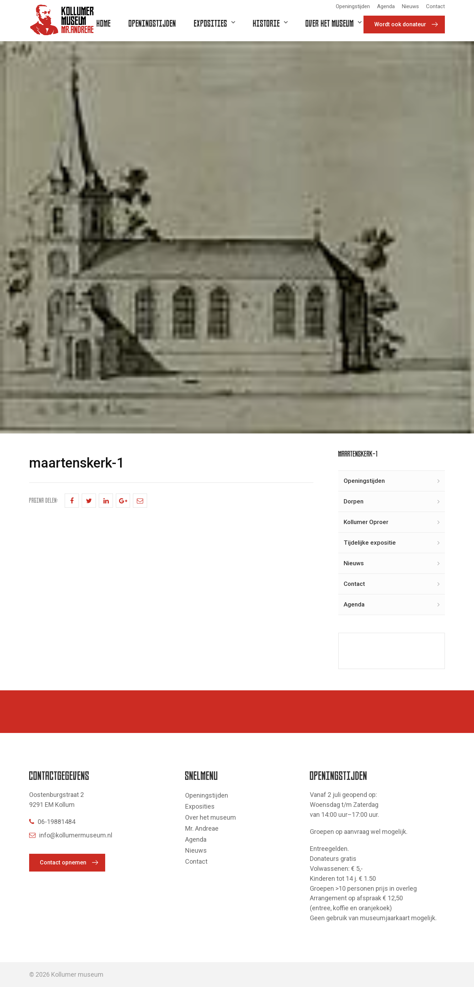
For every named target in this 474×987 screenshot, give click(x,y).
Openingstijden (353, 6)
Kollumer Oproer (366, 521)
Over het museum (330, 23)
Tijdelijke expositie (370, 542)
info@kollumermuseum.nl (70, 835)
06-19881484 (52, 821)
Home (104, 23)
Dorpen (353, 501)
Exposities (210, 23)
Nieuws (410, 6)
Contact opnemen (63, 862)
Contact (435, 6)
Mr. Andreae (202, 828)
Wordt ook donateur (400, 24)
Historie (266, 23)
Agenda (386, 6)
